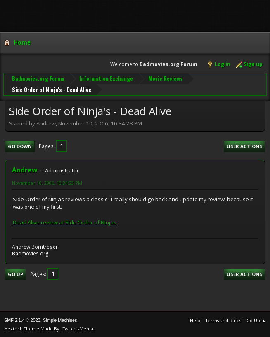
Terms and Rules (223, 320)
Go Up (15, 274)
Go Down (20, 146)
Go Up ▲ (256, 320)
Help (195, 320)
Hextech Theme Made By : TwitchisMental (49, 328)
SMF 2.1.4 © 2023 (22, 320)
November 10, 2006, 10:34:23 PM (47, 183)
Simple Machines (60, 320)
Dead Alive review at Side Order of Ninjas (64, 222)
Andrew (25, 169)
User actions (244, 146)
